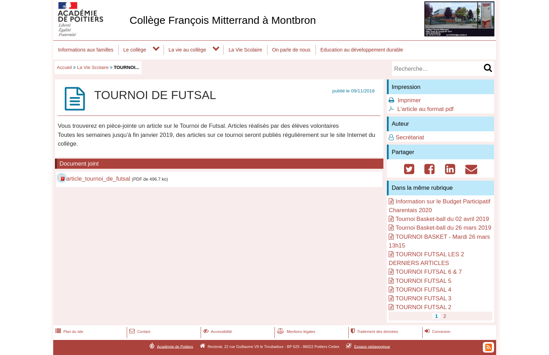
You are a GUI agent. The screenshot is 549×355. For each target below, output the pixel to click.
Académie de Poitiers (175, 346)
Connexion (436, 331)
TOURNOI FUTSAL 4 (423, 289)
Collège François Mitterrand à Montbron (223, 20)
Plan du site (68, 331)
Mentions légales (295, 331)
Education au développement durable (361, 50)
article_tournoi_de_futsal (98, 178)
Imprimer (409, 100)
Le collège (134, 50)
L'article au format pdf (425, 109)
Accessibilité (217, 331)
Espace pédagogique (372, 346)
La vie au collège (187, 50)
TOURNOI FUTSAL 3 (423, 298)
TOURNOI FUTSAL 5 (423, 281)
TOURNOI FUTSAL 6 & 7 (429, 272)
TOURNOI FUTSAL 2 (423, 307)
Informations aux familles (85, 50)
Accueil (64, 67)
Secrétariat (410, 137)
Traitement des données (373, 331)
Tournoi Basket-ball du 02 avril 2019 (442, 219)
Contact (139, 331)
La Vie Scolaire (245, 50)
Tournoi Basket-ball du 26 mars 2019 (443, 227)
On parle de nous (291, 50)
